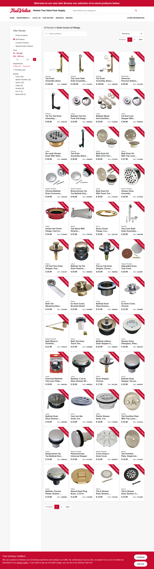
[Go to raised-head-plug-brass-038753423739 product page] (81, 483)
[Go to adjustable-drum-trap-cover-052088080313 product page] (132, 258)
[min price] (17, 59)
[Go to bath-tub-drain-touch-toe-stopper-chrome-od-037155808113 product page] (81, 333)
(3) (19, 91)
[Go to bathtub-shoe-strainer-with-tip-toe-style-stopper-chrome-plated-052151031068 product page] (81, 370)
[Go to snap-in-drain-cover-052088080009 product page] (107, 445)
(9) (19, 85)
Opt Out (140, 564)
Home (12, 18)
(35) (20, 77)
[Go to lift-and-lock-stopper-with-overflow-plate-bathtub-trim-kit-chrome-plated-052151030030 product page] (132, 107)
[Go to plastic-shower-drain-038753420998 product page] (107, 408)
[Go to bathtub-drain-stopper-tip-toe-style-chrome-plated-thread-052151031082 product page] (132, 370)
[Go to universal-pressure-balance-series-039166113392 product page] (132, 70)
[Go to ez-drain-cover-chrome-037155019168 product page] (132, 295)
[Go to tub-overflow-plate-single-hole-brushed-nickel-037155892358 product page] (132, 445)
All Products (20, 39)
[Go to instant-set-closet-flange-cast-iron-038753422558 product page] (56, 220)
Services (60, 18)
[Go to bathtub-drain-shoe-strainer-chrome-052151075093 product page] (107, 295)
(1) (21, 94)
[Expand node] (14, 69)
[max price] (27, 59)
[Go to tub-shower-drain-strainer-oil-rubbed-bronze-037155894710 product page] (132, 483)
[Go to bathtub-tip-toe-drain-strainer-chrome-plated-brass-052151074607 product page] (81, 258)
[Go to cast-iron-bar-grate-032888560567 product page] (81, 408)
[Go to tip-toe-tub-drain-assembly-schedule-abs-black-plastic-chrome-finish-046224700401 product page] (56, 107)
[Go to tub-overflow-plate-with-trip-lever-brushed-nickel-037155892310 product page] (132, 408)
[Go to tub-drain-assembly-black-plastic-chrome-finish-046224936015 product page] (81, 145)
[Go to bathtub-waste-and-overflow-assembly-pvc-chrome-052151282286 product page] (107, 107)
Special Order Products (24, 46)
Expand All (26, 66)
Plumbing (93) (20, 70)
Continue (140, 557)
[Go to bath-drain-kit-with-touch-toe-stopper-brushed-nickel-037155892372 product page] (107, 182)
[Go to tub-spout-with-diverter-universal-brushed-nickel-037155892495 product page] (81, 220)
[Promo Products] (14, 35)
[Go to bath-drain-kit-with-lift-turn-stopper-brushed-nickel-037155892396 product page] (107, 145)
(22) (23, 80)
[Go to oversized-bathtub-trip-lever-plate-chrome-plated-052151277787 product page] (56, 370)
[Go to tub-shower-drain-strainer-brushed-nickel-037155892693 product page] (107, 483)
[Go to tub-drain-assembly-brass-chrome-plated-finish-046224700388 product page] (107, 70)
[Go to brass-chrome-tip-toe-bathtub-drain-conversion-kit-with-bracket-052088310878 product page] (81, 182)
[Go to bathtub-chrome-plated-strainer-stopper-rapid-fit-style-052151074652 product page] (56, 483)
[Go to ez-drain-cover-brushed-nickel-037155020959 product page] (81, 295)
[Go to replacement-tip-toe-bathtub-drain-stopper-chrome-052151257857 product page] (56, 445)
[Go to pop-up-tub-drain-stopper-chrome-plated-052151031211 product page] (107, 258)
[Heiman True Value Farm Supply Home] (20, 10)
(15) (20, 82)
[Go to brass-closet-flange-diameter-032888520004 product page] (107, 220)
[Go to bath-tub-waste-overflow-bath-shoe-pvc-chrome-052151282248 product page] (56, 295)
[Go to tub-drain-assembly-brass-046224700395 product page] (56, 70)
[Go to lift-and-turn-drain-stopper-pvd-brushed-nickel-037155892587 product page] (56, 258)
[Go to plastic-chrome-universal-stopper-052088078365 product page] (81, 445)
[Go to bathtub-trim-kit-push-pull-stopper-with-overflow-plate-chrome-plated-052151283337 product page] (81, 107)
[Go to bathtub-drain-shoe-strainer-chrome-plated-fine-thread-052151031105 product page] (56, 408)
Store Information (135, 18)
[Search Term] (104, 10)
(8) (20, 88)
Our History (48, 18)
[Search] (136, 10)
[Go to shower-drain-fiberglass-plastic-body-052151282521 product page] (132, 333)
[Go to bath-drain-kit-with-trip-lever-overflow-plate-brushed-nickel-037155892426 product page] (132, 145)
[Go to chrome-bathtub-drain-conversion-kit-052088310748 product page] (56, 182)
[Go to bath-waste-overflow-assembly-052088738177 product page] (56, 333)
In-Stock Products (22, 42)
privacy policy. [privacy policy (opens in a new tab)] (23, 563)
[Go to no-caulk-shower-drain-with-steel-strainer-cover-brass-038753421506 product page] (56, 145)
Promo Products (22, 35)
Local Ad (36, 18)
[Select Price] (34, 59)
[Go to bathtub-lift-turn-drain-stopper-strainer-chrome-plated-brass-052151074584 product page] (107, 333)
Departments (23, 18)
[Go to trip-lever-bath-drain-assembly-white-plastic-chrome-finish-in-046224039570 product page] (132, 220)
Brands (69, 18)
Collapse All (17, 66)
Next (140, 39)
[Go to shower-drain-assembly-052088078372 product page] (132, 182)
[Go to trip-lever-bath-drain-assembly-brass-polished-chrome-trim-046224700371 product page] (81, 70)
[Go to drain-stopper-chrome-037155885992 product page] (107, 370)
